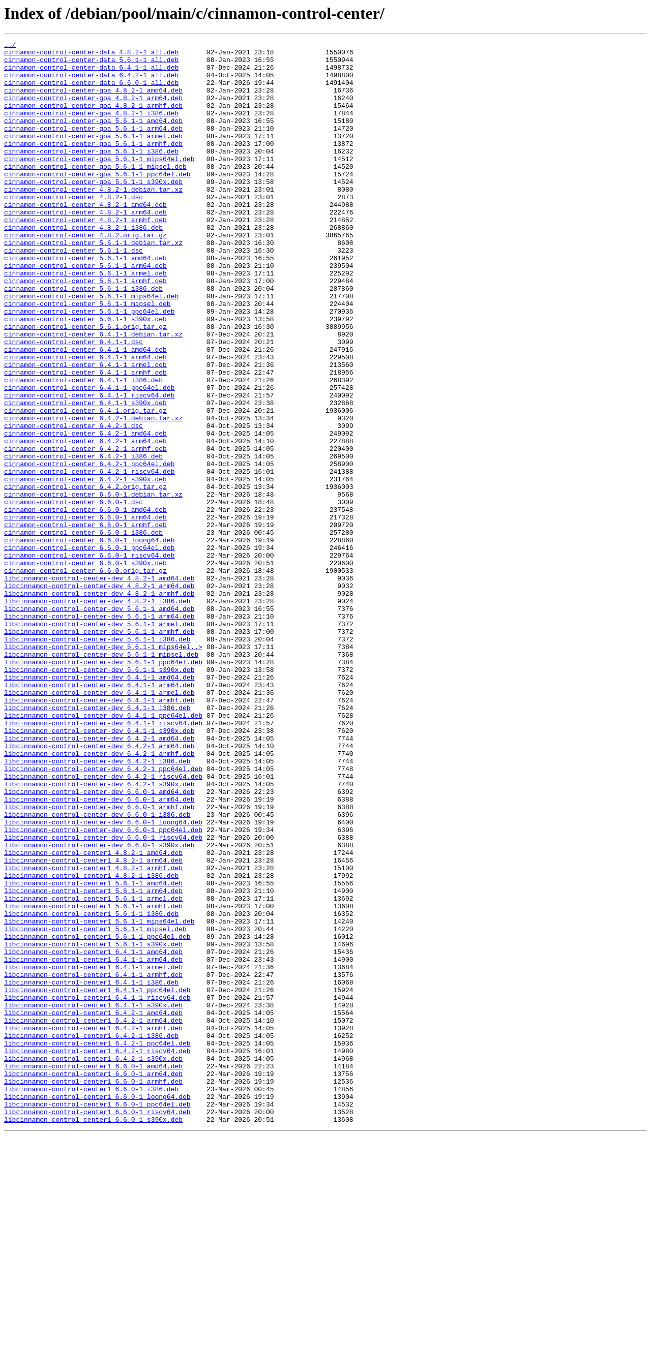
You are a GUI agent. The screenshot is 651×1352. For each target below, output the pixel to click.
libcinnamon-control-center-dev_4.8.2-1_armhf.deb (99, 704)
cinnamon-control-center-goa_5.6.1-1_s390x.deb (93, 210)
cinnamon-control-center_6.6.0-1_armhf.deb (85, 622)
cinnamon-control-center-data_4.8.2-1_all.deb (91, 54)
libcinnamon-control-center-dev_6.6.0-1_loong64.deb (103, 979)
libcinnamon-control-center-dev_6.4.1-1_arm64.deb (99, 814)
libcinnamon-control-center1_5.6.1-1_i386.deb (91, 1088)
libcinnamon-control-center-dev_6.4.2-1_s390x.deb (99, 933)
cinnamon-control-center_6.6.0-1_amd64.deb (85, 603)
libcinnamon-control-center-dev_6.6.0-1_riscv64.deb (103, 997)
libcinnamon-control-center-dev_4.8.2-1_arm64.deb (99, 695)
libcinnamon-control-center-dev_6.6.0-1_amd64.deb (99, 942)
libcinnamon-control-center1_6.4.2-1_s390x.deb (93, 1262)
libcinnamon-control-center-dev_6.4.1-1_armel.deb (99, 823)
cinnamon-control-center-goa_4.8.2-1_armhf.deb (93, 119)
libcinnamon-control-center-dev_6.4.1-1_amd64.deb (99, 805)
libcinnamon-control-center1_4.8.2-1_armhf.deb (93, 1033)
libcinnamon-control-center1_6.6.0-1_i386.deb (91, 1299)
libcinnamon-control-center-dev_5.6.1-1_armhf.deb (99, 750)
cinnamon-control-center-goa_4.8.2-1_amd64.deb (93, 100)
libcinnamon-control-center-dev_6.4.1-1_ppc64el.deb (103, 850)
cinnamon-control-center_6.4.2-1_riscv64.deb (89, 558)
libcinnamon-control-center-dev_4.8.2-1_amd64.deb (99, 686)
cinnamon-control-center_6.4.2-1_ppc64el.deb (89, 549)
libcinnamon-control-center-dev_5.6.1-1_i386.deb (97, 759)
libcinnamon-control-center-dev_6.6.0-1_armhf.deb (99, 960)
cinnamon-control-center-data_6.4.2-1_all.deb (91, 82)
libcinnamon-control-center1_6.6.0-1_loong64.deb (97, 1308)
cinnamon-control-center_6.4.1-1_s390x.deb (85, 475)
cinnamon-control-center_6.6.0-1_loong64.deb (89, 640)
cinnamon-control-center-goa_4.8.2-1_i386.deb (91, 128)
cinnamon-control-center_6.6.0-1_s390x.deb (85, 667)
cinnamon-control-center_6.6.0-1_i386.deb (83, 631)
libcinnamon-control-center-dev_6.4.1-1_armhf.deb (99, 832)
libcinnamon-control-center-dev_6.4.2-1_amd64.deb (99, 878)
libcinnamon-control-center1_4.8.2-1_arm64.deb (93, 1024)
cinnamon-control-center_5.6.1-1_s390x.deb (85, 375)
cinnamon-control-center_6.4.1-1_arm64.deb (85, 420)
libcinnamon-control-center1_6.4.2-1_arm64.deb (93, 1216)
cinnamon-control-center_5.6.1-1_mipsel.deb (87, 356)
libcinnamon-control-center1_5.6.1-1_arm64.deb (93, 1061)
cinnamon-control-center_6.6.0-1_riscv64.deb (89, 658)
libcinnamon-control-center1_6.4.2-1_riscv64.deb (97, 1253)
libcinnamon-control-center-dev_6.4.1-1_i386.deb (97, 841)
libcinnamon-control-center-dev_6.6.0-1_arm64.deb (99, 951)
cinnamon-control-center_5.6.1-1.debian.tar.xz (93, 283)
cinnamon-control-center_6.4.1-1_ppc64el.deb (89, 457)
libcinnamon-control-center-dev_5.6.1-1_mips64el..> (103, 768)
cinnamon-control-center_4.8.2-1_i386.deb (83, 265)
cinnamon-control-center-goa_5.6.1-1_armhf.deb (93, 164)
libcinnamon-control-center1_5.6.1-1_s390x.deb (93, 1125)
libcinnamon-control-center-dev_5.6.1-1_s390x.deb (99, 796)
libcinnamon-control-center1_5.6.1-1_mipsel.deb (95, 1107)
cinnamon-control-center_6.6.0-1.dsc (73, 594)
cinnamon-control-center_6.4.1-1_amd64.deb (85, 411)
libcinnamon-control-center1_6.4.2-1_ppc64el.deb (97, 1244)
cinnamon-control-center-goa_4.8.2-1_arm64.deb (93, 109)
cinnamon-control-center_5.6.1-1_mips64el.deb (91, 347)
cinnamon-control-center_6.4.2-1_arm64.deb (85, 521)
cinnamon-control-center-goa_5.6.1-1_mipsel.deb (95, 192)
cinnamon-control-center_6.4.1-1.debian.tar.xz (93, 393)
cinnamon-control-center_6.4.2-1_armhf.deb (85, 530)
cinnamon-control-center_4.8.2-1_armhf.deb (85, 256)
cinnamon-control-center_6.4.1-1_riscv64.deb (89, 466)
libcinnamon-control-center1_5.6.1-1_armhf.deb (93, 1079)
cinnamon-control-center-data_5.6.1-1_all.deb (91, 64)
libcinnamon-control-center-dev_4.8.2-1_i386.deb (97, 713)
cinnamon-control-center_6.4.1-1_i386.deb (83, 448)
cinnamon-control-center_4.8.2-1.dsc (73, 228)
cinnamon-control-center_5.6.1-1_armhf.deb (85, 329)
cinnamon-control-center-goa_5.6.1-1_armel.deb (93, 155)
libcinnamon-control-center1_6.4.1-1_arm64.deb (93, 1143)
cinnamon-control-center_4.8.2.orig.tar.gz (85, 274)
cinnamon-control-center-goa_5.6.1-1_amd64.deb (93, 137)
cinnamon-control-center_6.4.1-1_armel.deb (85, 430)
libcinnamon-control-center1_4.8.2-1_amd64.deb (93, 1015)
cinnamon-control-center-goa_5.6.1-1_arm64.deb (93, 146)
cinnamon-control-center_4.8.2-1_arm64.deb (85, 247)
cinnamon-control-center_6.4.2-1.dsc (73, 503)
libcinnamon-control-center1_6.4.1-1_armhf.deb (93, 1161)
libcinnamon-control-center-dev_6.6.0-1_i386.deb (97, 969)
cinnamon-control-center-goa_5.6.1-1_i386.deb (91, 173)
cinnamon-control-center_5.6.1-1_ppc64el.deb (89, 366)
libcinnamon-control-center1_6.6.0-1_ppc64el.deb (97, 1317)
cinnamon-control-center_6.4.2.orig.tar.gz (85, 576)
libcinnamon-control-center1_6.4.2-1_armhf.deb (93, 1226)
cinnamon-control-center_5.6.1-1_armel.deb (85, 320)
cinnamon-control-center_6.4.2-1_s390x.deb (85, 567)
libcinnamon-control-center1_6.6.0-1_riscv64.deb (97, 1326)
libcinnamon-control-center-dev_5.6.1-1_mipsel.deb (101, 777)
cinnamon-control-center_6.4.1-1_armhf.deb (85, 439)
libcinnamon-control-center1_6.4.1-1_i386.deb (91, 1171)
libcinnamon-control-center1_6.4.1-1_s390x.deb (93, 1198)
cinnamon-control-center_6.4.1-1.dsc (73, 402)
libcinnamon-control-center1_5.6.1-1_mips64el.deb (99, 1097)
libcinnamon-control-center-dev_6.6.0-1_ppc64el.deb (103, 988)
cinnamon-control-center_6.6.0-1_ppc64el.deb (89, 649)
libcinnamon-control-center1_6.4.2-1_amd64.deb (93, 1207)
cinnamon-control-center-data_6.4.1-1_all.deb (91, 73)
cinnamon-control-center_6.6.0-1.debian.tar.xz (93, 585)
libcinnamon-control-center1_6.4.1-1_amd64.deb (93, 1134)
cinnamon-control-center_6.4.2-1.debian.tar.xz (93, 494)
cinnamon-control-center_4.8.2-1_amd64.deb (85, 237)
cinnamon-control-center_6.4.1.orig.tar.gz (85, 484)
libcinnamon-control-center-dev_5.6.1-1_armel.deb (99, 741)
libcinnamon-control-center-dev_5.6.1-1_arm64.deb (99, 731)
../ (10, 45)
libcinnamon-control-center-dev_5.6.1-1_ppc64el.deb (103, 786)
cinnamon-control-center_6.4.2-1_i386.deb (83, 539)
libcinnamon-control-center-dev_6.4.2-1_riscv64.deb (103, 924)
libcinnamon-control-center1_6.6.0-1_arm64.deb (93, 1280)
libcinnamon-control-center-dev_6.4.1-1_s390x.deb (99, 869)
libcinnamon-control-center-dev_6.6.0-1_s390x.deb (99, 1006)
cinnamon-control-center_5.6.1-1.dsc (73, 292)
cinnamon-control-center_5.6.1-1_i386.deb (83, 338)
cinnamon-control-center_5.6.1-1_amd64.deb (85, 301)
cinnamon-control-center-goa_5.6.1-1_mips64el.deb (99, 183)
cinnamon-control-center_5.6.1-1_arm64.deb (85, 311)
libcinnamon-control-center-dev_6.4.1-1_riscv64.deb (103, 860)
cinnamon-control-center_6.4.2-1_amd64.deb (85, 512)
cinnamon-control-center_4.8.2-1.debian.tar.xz (93, 219)
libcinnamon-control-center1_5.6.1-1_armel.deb (93, 1070)
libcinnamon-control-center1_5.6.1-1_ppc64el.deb (97, 1116)
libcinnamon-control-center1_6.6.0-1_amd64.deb (93, 1271)
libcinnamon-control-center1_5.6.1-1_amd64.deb (93, 1052)
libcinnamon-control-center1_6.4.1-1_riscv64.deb (97, 1189)
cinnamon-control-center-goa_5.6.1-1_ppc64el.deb (97, 201)
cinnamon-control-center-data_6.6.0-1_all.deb (91, 91)
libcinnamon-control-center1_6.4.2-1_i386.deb (91, 1235)
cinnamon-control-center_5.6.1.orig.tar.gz (85, 384)
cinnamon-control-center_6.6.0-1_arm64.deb (85, 613)
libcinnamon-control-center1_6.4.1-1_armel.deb (93, 1152)
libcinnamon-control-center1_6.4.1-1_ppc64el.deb (97, 1180)
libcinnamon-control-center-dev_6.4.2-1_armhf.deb (99, 896)
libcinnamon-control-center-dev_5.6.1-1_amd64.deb (99, 722)
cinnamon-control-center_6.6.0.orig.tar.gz (85, 677)
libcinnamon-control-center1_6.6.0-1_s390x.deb (93, 1335)
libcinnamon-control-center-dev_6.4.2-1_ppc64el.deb (103, 914)
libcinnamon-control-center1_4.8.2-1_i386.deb (91, 1043)
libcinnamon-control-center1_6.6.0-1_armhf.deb (93, 1290)
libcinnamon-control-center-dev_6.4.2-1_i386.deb (97, 905)
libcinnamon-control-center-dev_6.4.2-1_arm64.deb (99, 887)
